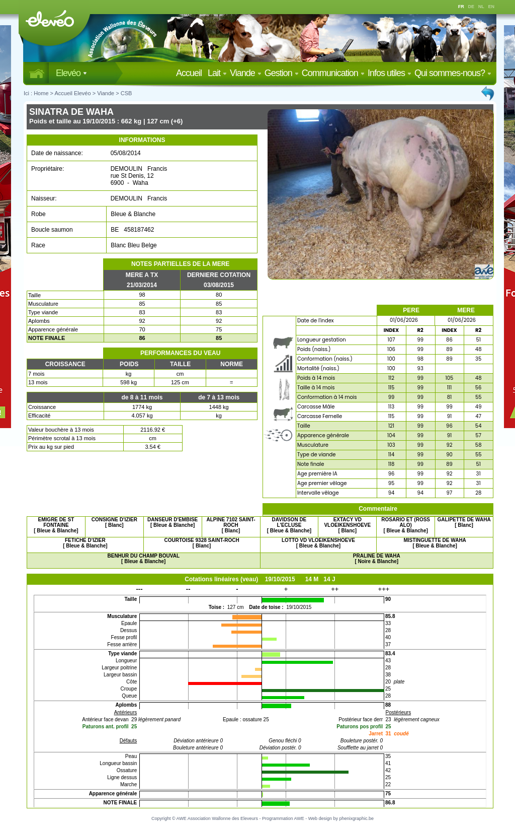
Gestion (282, 73)
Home (41, 93)
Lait (217, 73)
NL (481, 6)
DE (471, 6)
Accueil (191, 73)
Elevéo (71, 73)
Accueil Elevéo (72, 93)
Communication (333, 73)
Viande (246, 73)
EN (491, 6)
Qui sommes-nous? (452, 73)
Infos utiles (389, 73)
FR (461, 6)
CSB (126, 93)
